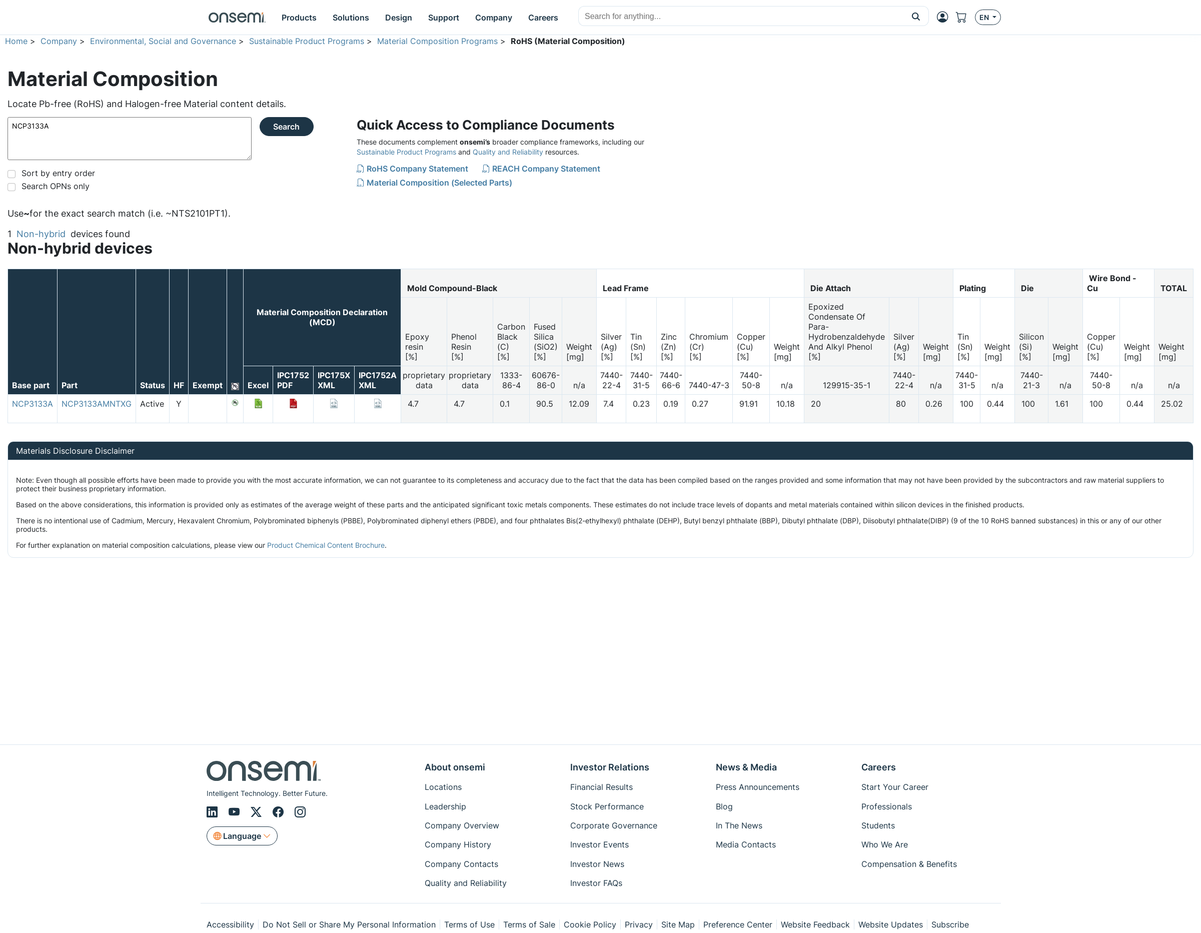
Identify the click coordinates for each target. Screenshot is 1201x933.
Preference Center (737, 924)
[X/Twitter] (258, 811)
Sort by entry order (58, 173)
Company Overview (462, 825)
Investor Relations (609, 767)
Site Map (678, 924)
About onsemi (455, 767)
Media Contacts (746, 844)
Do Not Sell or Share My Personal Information (349, 924)
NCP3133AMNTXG (97, 404)
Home (16, 41)
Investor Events (599, 844)
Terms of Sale (529, 924)
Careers (878, 767)
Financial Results (601, 787)
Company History (458, 844)
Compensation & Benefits (909, 864)
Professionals (886, 806)
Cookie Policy (590, 924)
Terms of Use (469, 924)
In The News (739, 825)
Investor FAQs (596, 883)
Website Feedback (815, 924)
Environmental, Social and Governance (163, 41)
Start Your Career (894, 787)
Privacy (639, 924)
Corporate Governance (613, 825)
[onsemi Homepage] (237, 18)
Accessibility (230, 924)
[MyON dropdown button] (945, 17)
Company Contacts (461, 864)
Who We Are (884, 844)
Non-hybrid (41, 234)
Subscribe (950, 924)
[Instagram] (300, 811)
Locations (443, 787)
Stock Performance (607, 806)
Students (878, 825)
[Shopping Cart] (965, 17)
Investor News (597, 864)
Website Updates (890, 924)
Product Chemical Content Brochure (326, 545)
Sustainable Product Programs (306, 41)
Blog (724, 806)
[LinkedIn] (214, 811)
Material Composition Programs (437, 41)
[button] (916, 16)
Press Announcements (757, 787)
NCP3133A (130, 138)
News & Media (746, 767)
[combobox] (741, 17)
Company (59, 41)
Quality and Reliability (508, 152)
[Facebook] (280, 811)
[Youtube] (236, 811)
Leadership (445, 806)
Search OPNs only (56, 186)
